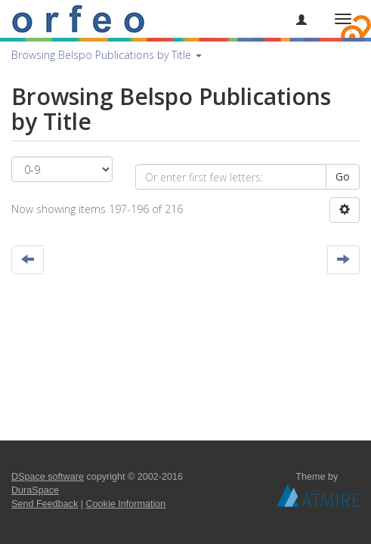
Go (342, 176)
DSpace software (47, 476)
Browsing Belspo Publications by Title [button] (106, 55)
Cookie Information (126, 504)
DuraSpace (35, 490)
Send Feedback (44, 504)
